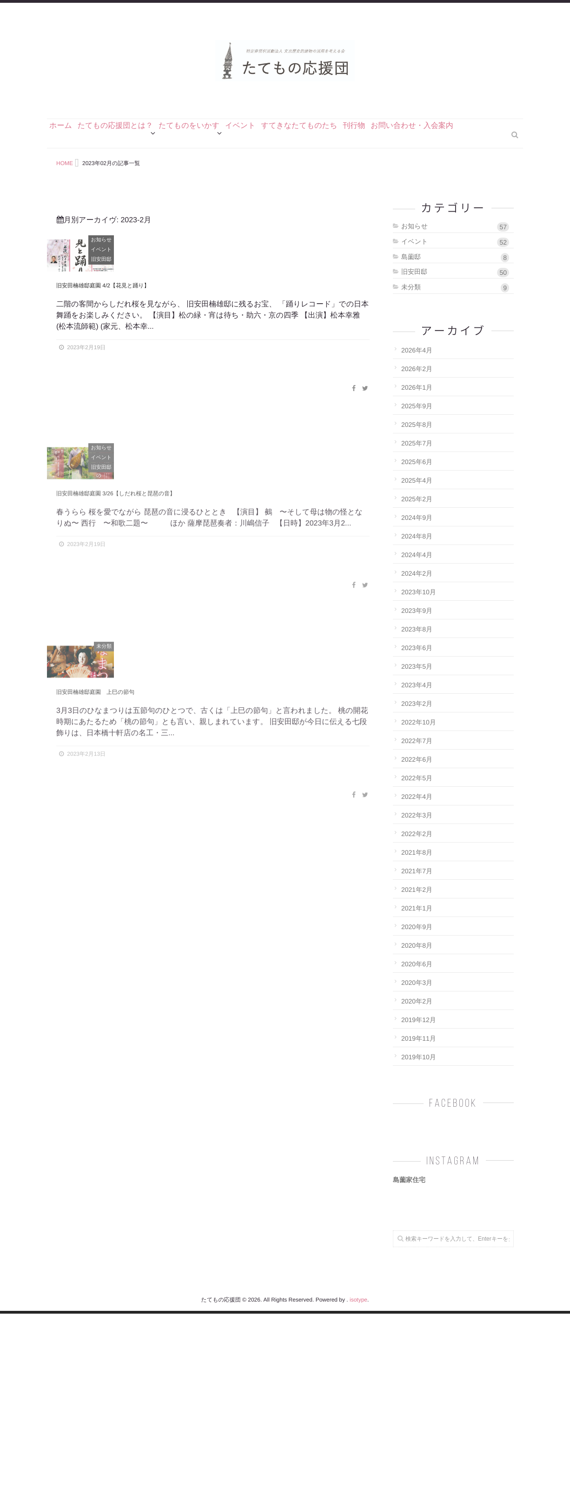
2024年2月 (416, 625)
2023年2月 (416, 755)
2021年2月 (416, 941)
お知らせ (366, 291)
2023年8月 (416, 680)
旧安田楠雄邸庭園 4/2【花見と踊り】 (137, 461)
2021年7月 (416, 922)
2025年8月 (416, 476)
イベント (273, 184)
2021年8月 (416, 904)
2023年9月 (416, 662)
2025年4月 (416, 532)
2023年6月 (416, 699)
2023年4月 (416, 736)
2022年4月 (416, 848)
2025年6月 (416, 513)
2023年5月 (416, 718)
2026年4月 (416, 401)
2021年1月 (416, 959)
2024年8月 (416, 587)
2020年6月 (416, 1015)
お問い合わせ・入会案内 (472, 184)
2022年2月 (416, 885)
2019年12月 (418, 1071)
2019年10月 (418, 1108)
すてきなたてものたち (341, 184)
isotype (358, 1481)
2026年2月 (416, 420)
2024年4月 (416, 606)
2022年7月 (416, 792)
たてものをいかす (212, 184)
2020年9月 (416, 978)
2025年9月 (416, 457)
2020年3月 (416, 1034)
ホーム (65, 184)
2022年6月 (416, 811)
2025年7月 (416, 494)
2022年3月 (416, 866)
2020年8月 (416, 997)
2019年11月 (418, 1090)
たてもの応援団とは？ (129, 184)
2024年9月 (416, 569)
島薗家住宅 (409, 1231)
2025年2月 (416, 550)
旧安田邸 (366, 311)
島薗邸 (455, 308)
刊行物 (405, 184)
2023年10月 (418, 643)
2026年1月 (416, 439)
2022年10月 (418, 773)
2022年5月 (416, 829)
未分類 (455, 339)
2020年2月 (416, 1052)
